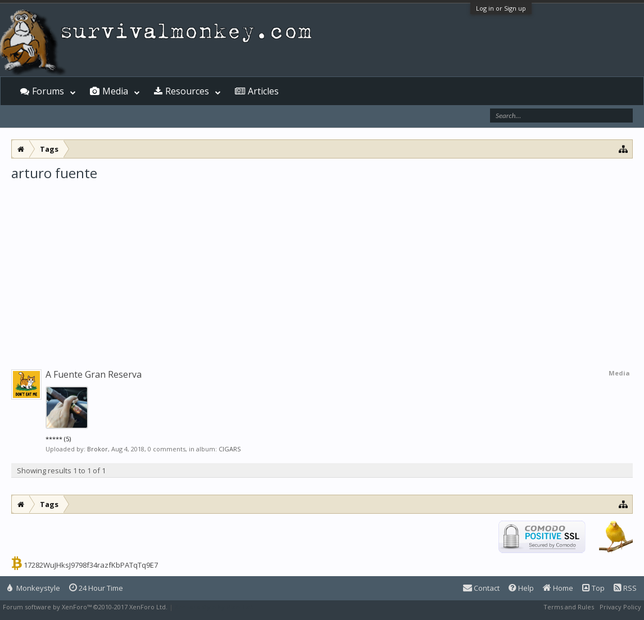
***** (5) (58, 439)
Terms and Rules (568, 607)
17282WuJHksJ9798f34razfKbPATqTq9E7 (91, 565)
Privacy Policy (620, 607)
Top (593, 588)
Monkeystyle (33, 588)
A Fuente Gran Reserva (94, 374)
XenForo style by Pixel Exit (214, 607)
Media (115, 91)
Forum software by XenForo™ (85, 607)
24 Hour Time (96, 588)
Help (521, 588)
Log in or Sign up (501, 8)
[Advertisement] (322, 266)
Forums (48, 91)
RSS (625, 588)
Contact (481, 588)
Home (558, 588)
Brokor (97, 449)
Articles (263, 91)
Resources (187, 91)
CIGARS (230, 449)
